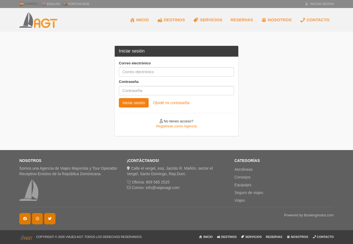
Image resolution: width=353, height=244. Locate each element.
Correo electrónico (135, 63)
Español (29, 4)
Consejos (242, 177)
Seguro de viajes (248, 192)
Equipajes (243, 185)
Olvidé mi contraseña (171, 103)
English (51, 4)
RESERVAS (242, 19)
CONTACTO (315, 20)
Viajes (239, 200)
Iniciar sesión (319, 4)
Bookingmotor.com (319, 215)
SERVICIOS (207, 20)
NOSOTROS (276, 20)
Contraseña (129, 82)
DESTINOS (171, 20)
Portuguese (76, 4)
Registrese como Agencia (176, 126)
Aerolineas (243, 169)
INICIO (139, 20)
